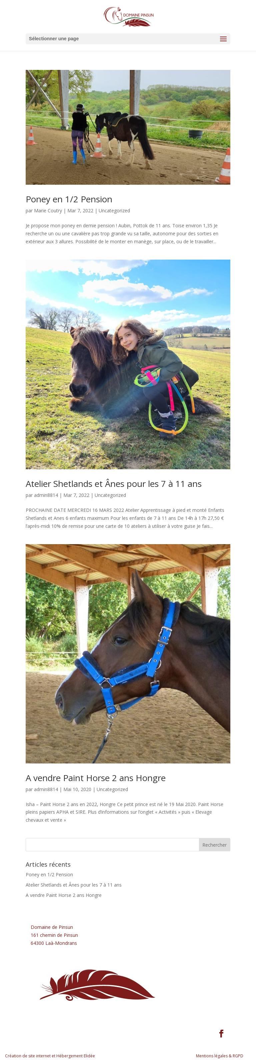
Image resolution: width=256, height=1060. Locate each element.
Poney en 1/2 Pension (69, 199)
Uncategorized (114, 210)
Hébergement (69, 1056)
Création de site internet (28, 1056)
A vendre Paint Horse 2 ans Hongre (96, 778)
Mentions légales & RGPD (219, 1056)
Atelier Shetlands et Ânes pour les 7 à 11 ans (114, 484)
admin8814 (46, 495)
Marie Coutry (48, 210)
